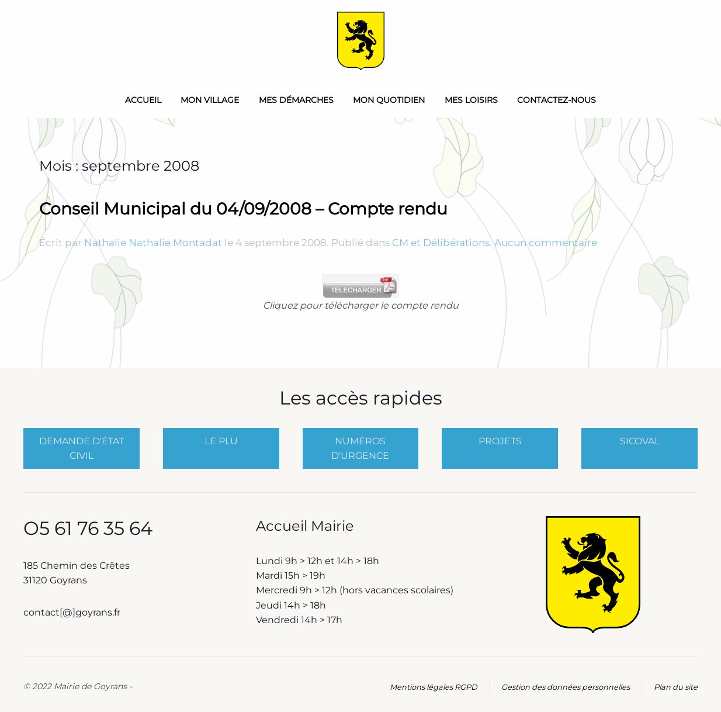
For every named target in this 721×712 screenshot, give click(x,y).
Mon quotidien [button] (389, 100)
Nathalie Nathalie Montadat (153, 242)
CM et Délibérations (441, 242)
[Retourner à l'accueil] (360, 41)
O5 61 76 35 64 (87, 528)
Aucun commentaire (545, 242)
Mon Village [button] (210, 100)
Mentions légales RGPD (433, 687)
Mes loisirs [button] (471, 100)
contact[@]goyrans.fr (73, 612)
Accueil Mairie (305, 525)
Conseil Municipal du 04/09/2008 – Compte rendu (243, 209)
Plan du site (676, 687)
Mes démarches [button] (296, 100)
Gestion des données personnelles (565, 687)
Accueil (143, 100)
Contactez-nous (556, 100)
